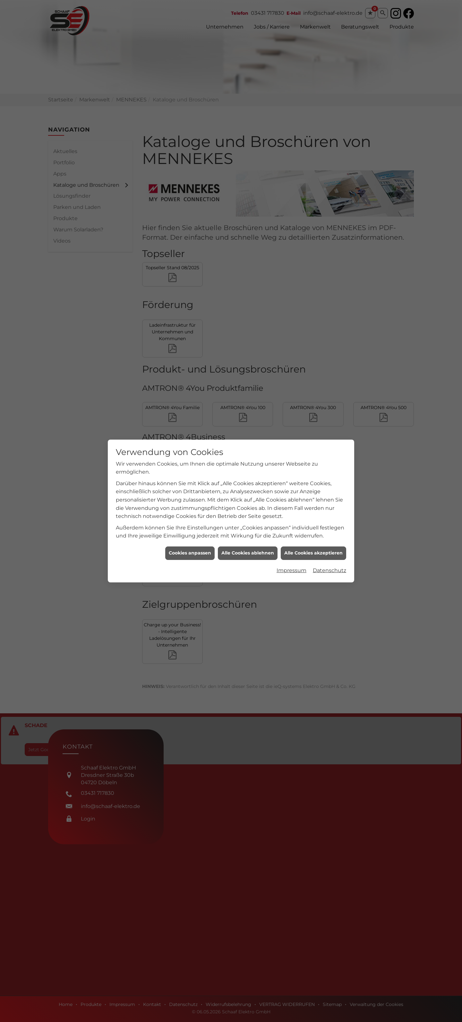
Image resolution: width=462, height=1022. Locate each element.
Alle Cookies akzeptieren (313, 412)
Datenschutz (329, 430)
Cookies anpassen (190, 412)
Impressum (291, 430)
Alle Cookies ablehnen (247, 412)
